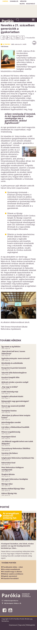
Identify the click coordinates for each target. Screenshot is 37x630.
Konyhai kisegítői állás (10, 377)
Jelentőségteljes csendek (11, 422)
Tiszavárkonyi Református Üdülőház (15, 448)
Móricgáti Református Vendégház (14, 479)
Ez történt (6, 44)
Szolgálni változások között (12, 396)
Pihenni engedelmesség (10, 432)
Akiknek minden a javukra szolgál (14, 382)
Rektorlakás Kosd (8, 463)
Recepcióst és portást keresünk (13, 368)
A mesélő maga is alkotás (12, 572)
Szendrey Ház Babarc (9, 453)
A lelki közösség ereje (9, 392)
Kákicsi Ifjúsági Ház (9, 493)
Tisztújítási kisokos (9, 411)
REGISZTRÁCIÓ (30, 4)
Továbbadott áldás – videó (13, 567)
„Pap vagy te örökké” (9, 387)
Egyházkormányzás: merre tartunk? (15, 358)
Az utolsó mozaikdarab (11, 569)
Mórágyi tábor (7, 484)
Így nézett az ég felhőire (10, 347)
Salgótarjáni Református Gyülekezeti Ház (17, 458)
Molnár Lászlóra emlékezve (13, 574)
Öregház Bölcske (8, 474)
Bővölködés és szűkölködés (12, 363)
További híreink (10, 340)
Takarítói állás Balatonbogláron (14, 373)
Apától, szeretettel (10, 576)
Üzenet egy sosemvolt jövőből (13, 406)
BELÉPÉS (22, 4)
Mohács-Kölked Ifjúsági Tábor (13, 489)
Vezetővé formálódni (11, 578)
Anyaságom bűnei (8, 437)
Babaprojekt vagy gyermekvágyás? (15, 401)
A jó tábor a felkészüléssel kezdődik (15, 427)
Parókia (7, 21)
